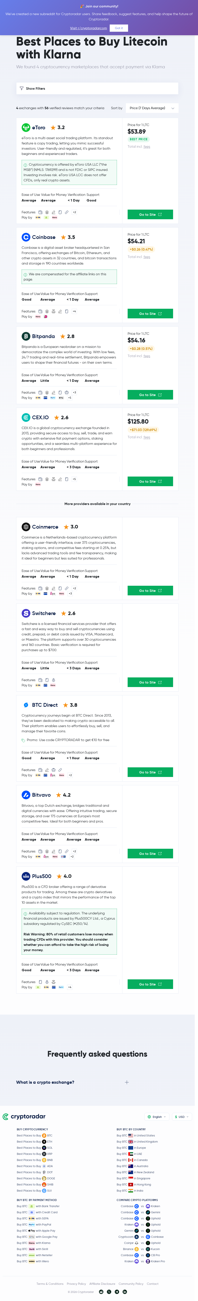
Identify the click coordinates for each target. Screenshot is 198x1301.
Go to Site (150, 214)
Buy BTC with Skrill (32, 1249)
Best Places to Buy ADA (35, 1166)
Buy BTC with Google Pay (37, 1237)
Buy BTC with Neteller (34, 1255)
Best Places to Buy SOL (34, 1148)
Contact (152, 1284)
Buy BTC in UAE (129, 1154)
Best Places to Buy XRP (34, 1154)
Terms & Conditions (49, 1284)
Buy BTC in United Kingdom (137, 1141)
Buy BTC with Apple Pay (36, 1231)
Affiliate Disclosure (102, 1284)
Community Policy (131, 1284)
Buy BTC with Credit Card (37, 1212)
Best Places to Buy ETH (34, 1142)
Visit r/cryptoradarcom (88, 28)
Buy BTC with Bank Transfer (38, 1206)
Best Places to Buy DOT (35, 1172)
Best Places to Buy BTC (34, 1135)
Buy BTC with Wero (33, 1261)
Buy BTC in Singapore (133, 1178)
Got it (119, 28)
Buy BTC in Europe (131, 1148)
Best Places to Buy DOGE (36, 1178)
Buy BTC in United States (136, 1135)
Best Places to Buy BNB (35, 1160)
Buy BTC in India (130, 1190)
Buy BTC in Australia (132, 1166)
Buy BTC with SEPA (33, 1218)
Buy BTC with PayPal (34, 1224)
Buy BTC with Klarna (33, 1243)
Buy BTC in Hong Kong (134, 1184)
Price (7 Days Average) (147, 108)
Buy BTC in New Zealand (135, 1172)
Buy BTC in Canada (132, 1160)
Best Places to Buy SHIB (35, 1184)
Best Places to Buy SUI (34, 1191)
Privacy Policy (76, 1284)
